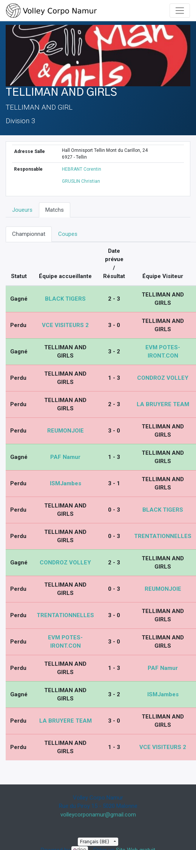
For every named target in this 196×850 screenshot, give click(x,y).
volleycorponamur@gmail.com (98, 814)
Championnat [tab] (28, 234)
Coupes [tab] (67, 234)
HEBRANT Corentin (81, 169)
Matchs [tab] (54, 209)
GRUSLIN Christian (81, 181)
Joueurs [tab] (22, 209)
